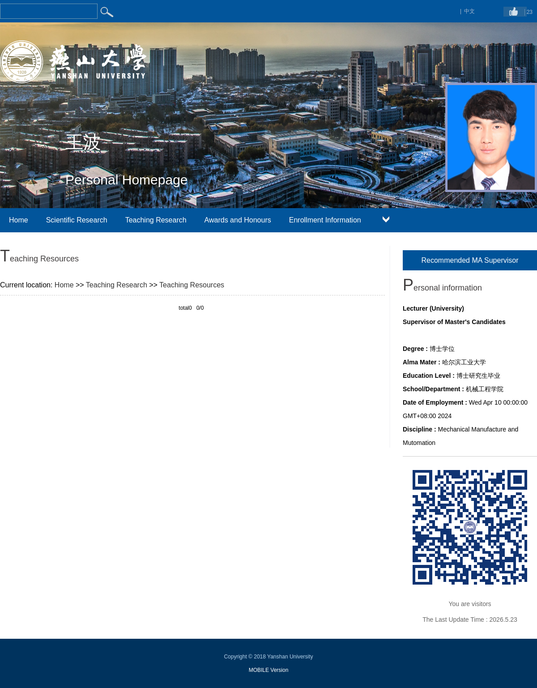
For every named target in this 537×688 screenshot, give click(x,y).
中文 (469, 11)
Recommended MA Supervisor (470, 260)
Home (18, 220)
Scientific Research (76, 220)
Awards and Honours (238, 220)
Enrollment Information (325, 220)
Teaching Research (156, 220)
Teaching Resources (191, 285)
